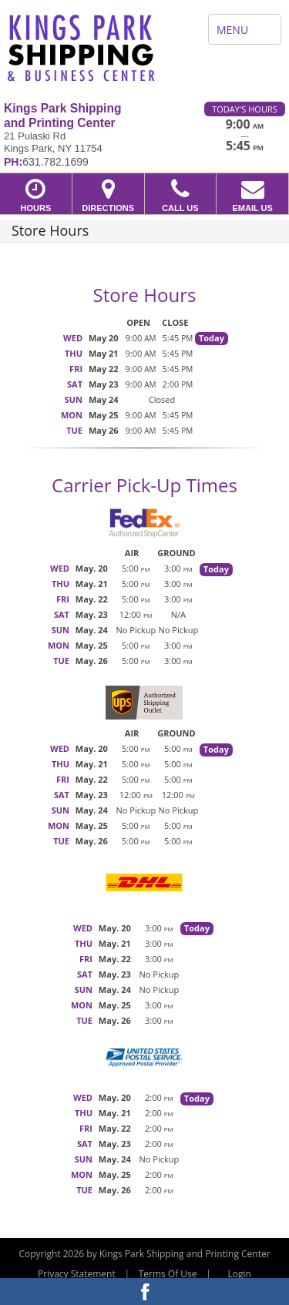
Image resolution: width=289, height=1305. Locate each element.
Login (239, 1273)
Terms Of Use (168, 1273)
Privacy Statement (77, 1273)
